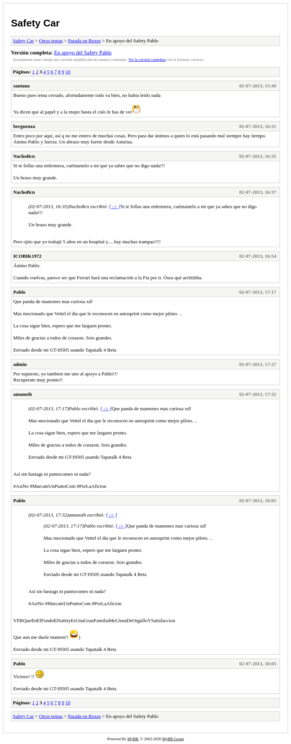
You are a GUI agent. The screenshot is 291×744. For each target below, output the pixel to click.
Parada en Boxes (84, 41)
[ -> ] (114, 206)
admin (20, 364)
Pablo (19, 292)
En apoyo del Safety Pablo (83, 53)
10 (68, 72)
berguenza (24, 126)
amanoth (22, 394)
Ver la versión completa (147, 60)
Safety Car (35, 23)
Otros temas (51, 41)
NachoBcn (24, 156)
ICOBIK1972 (27, 256)
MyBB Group (173, 739)
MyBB (132, 739)
